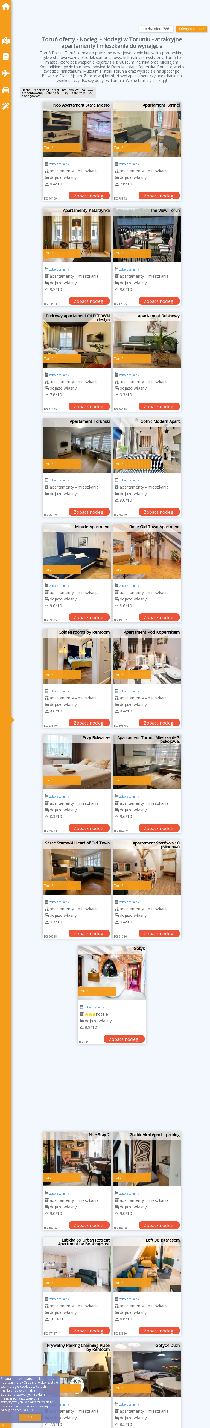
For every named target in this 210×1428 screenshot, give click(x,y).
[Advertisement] (112, 1090)
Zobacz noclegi (89, 196)
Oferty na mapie (191, 29)
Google (30, 1382)
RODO (28, 1410)
